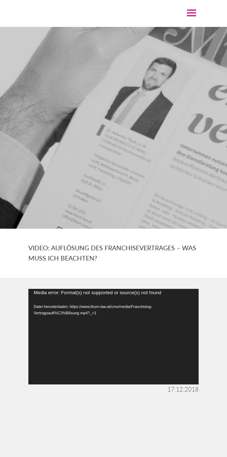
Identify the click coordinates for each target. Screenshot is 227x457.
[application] (113, 336)
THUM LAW (92, 13)
